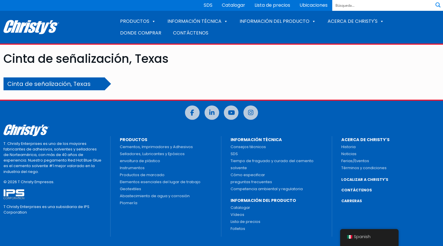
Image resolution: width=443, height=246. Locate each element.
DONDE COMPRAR (140, 33)
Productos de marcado (142, 174)
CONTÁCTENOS (190, 33)
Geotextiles (130, 188)
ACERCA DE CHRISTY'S (356, 21)
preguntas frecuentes (251, 181)
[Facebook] (192, 112)
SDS (208, 5)
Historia (348, 146)
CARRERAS (351, 200)
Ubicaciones (314, 5)
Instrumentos (132, 167)
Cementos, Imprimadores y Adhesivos (156, 146)
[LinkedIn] (212, 112)
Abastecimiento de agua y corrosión (155, 195)
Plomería (128, 202)
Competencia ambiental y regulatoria (267, 188)
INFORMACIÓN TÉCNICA (197, 21)
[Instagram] (250, 112)
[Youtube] (231, 112)
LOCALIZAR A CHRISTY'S (364, 179)
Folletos (238, 228)
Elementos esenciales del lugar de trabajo (160, 181)
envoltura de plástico (140, 160)
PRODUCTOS (138, 21)
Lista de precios (272, 5)
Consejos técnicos (248, 146)
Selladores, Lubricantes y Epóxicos (152, 153)
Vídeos (237, 214)
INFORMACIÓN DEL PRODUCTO (278, 21)
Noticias (349, 153)
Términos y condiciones (364, 167)
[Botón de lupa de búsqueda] (438, 5)
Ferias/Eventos (355, 160)
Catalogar (233, 5)
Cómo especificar (248, 174)
